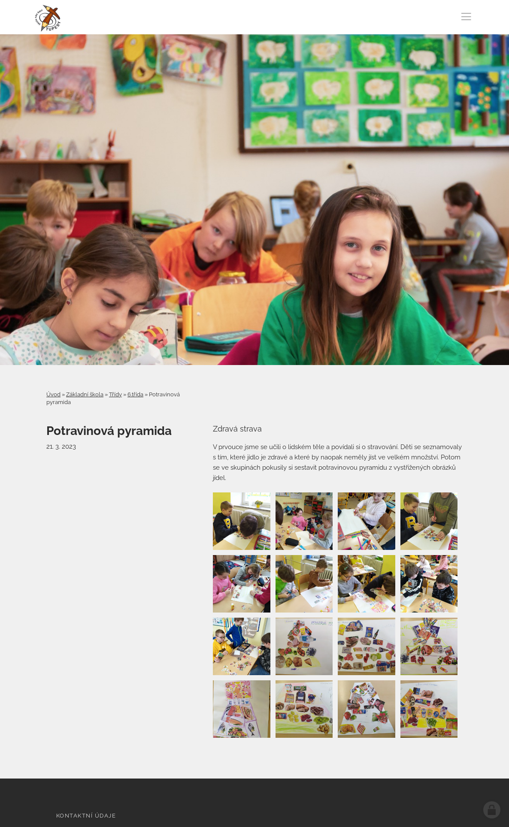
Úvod (53, 394)
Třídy (115, 394)
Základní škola (84, 394)
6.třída (135, 394)
